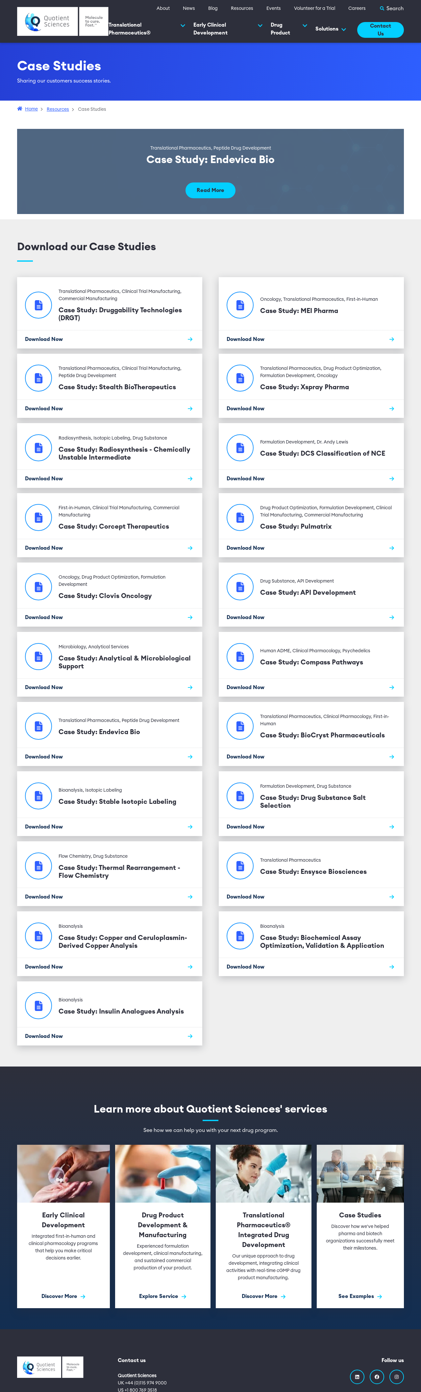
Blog (213, 8)
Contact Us (380, 29)
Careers (357, 8)
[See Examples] (360, 1226)
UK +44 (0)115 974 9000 (142, 1383)
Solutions (330, 29)
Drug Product (289, 29)
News (189, 8)
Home (31, 109)
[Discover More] (63, 1226)
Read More (210, 190)
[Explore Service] (163, 1226)
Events (273, 8)
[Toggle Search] (391, 8)
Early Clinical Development (228, 29)
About (163, 8)
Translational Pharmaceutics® (147, 29)
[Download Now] (109, 339)
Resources (242, 8)
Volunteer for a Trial (314, 8)
